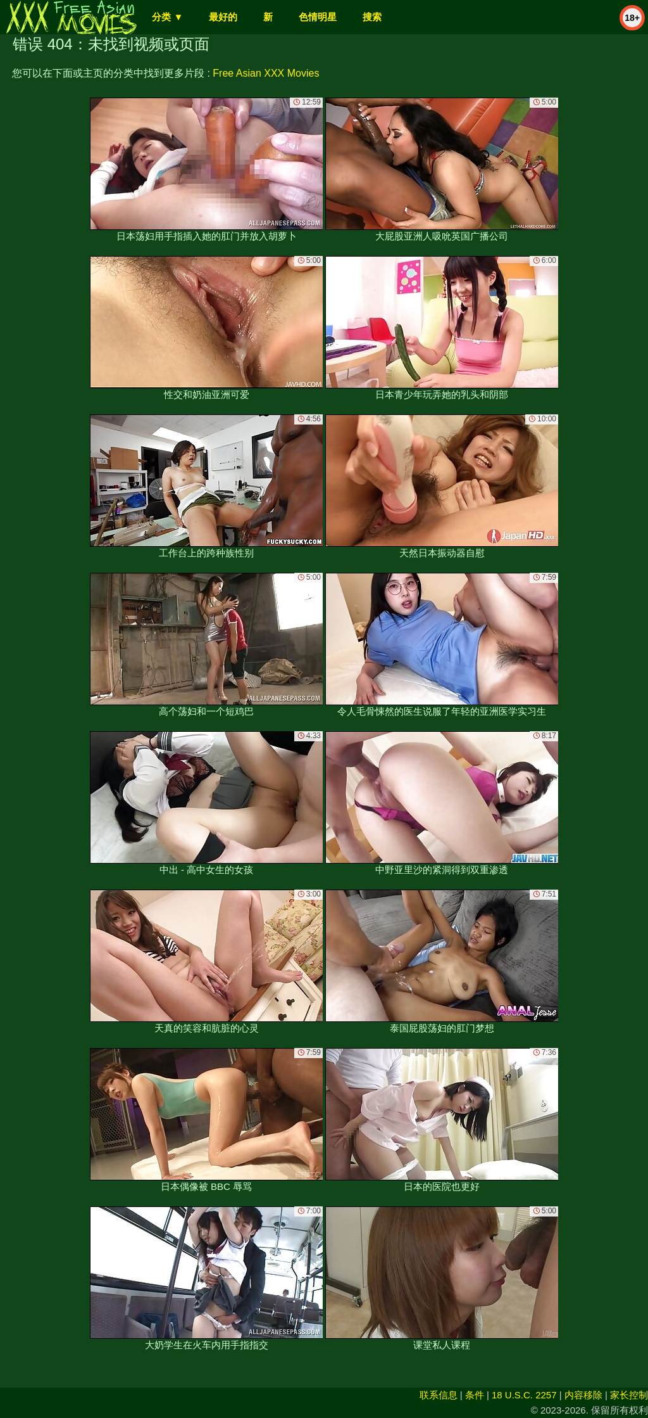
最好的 (223, 16)
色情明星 (318, 16)
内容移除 (583, 1394)
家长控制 (629, 1394)
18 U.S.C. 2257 (524, 1394)
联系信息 (439, 1394)
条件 (474, 1394)
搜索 (372, 16)
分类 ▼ (167, 16)
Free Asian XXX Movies (266, 73)
